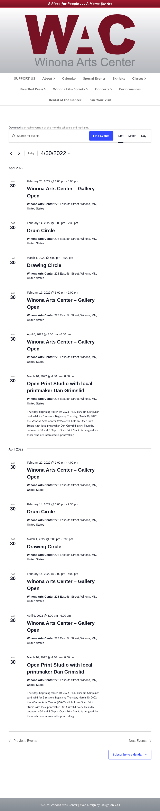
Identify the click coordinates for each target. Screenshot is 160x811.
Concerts (102, 89)
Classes (137, 78)
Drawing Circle (44, 265)
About (47, 78)
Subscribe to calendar (128, 754)
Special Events (94, 78)
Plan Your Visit (99, 100)
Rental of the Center (65, 100)
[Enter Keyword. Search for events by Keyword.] (49, 136)
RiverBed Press (31, 89)
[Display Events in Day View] (143, 136)
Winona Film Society (69, 89)
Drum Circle (41, 230)
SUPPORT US (24, 78)
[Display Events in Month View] (132, 136)
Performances (130, 89)
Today (31, 153)
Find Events (101, 135)
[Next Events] (19, 153)
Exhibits (119, 78)
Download (15, 127)
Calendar (69, 78)
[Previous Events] (11, 153)
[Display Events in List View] (120, 136)
